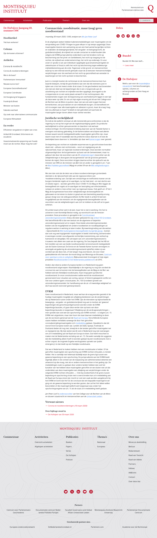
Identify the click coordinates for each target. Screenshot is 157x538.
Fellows (132, 468)
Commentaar (11, 437)
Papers (69, 446)
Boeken (69, 442)
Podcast (69, 459)
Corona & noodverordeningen (15, 71)
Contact (132, 477)
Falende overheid (10, 110)
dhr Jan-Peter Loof (89, 36)
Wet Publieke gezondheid (58, 165)
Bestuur (132, 446)
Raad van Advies (135, 459)
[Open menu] (35, 20)
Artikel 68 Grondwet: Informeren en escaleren (18, 135)
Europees (101, 446)
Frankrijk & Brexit (10, 101)
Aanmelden (130, 99)
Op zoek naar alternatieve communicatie (20, 114)
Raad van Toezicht (136, 455)
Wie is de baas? (9, 75)
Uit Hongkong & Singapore (14, 97)
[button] (66, 492)
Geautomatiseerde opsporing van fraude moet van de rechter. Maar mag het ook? (20, 142)
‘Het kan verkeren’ (10, 42)
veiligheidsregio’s (87, 155)
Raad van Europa (81, 318)
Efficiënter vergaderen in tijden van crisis (20, 130)
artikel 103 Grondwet (102, 218)
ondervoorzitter (65, 394)
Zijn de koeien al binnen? (13, 53)
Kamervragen (94, 139)
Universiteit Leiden (94, 396)
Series (68, 451)
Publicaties (72, 437)
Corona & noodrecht (12, 66)
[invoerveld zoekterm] (146, 20)
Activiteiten (41, 437)
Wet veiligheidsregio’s (100, 165)
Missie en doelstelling (137, 442)
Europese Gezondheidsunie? (15, 88)
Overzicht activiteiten (43, 442)
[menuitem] (10, 20)
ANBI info (132, 472)
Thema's (102, 437)
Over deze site (134, 481)
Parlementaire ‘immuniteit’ (14, 79)
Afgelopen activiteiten (44, 446)
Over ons (134, 437)
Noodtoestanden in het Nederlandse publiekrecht (74, 259)
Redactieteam (134, 451)
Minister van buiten (11, 106)
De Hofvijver (71, 455)
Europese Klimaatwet (12, 119)
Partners (132, 464)
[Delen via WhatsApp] (133, 36)
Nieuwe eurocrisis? (11, 84)
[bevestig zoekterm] (140, 20)
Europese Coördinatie (12, 92)
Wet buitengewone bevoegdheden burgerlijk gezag (81, 231)
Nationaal (101, 442)
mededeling (81, 323)
